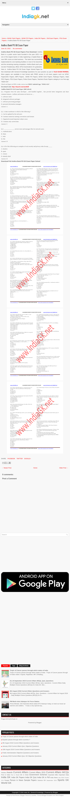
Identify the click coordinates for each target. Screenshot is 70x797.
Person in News (16, 780)
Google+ (27, 458)
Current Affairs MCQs (57, 772)
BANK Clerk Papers (13, 38)
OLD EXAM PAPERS (61, 72)
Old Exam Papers (52, 38)
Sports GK (63, 780)
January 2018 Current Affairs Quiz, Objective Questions (21, 746)
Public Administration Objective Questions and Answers (21, 753)
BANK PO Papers (27, 38)
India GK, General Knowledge (33, 792)
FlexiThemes (15, 795)
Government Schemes (38, 775)
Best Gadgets (60, 795)
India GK (5, 777)
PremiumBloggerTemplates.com (46, 795)
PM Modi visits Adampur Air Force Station (24, 701)
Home (4, 38)
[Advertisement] (27, 32)
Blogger (38, 722)
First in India (5, 775)
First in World (15, 775)
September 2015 (52, 780)
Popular (5, 666)
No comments (17, 48)
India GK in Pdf (43, 777)
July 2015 (61, 777)
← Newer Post (6, 468)
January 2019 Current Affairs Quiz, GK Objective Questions (22, 756)
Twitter (19, 458)
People (7, 780)
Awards (10, 772)
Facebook (11, 458)
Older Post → (63, 468)
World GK (6, 783)
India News (54, 777)
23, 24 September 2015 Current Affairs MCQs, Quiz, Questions (31, 681)
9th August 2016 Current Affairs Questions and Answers (29, 691)
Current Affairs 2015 (37, 772)
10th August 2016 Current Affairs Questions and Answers (21, 749)
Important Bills (53, 775)
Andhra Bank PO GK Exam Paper (14, 45)
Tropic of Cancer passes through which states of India (29, 670)
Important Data (64, 775)
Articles (3, 772)
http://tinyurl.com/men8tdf (20, 87)
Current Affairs (20, 772)
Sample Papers (30, 780)
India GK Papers (40, 38)
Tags (13, 666)
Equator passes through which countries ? (16, 740)
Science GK (41, 780)
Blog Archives (23, 666)
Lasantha (33, 795)
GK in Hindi (24, 775)
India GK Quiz (31, 777)
